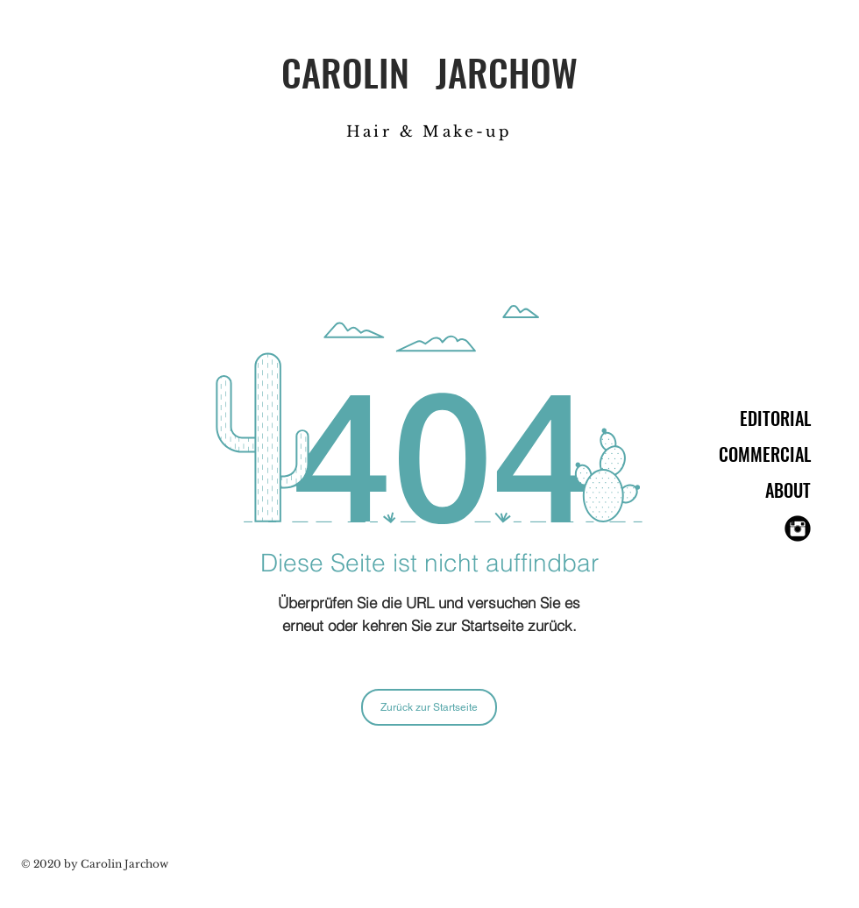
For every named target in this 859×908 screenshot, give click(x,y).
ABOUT (788, 490)
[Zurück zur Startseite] (429, 707)
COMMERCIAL (765, 454)
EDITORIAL (775, 418)
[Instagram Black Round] (797, 528)
